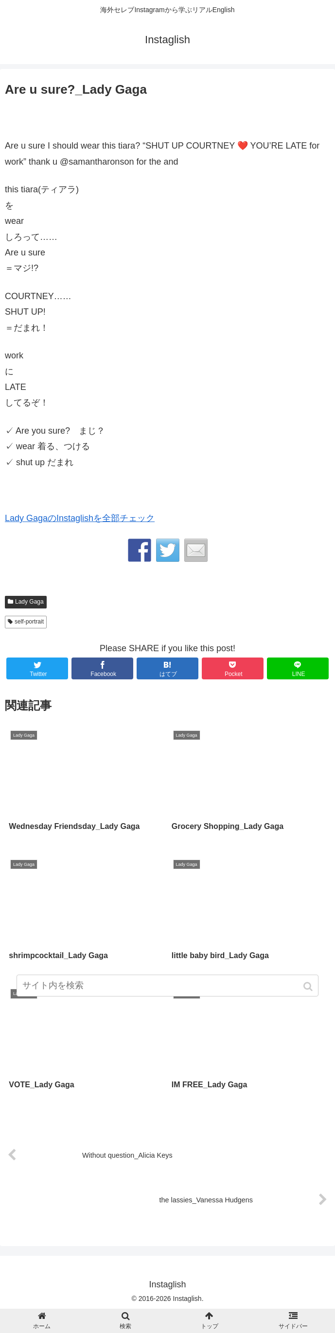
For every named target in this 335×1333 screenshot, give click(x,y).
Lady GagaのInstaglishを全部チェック (80, 518)
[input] (167, 985)
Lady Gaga (29, 601)
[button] (309, 986)
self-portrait (29, 621)
